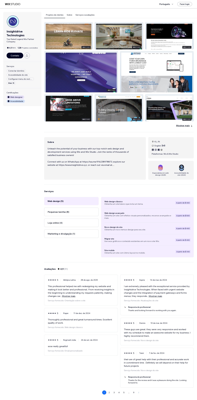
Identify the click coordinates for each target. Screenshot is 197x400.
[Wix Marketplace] (12, 4)
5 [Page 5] (123, 392)
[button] (68, 35)
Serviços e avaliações (85, 15)
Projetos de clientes (54, 15)
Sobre (69, 15)
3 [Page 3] (114, 392)
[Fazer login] (184, 4)
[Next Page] (139, 392)
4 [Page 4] (119, 392)
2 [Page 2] (109, 392)
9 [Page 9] (133, 392)
